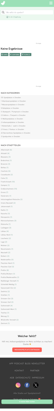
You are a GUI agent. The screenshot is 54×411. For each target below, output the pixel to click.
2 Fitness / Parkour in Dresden (12, 129)
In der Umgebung (15, 17)
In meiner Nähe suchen (27, 401)
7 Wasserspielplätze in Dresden (12, 104)
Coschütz (4, 171)
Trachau (4, 313)
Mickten (4, 245)
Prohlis (3, 270)
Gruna (3, 192)
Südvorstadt (5, 306)
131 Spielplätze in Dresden (11, 97)
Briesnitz (4, 164)
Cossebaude (5, 174)
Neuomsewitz (6, 249)
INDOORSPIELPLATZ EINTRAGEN (27, 350)
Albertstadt (5, 150)
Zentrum (4, 323)
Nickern (4, 256)
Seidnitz (4, 291)
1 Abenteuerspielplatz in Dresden (13, 101)
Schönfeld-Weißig (7, 284)
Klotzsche (4, 224)
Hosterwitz (5, 196)
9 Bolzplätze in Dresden (10, 108)
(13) (15, 189)
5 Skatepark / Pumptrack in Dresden (15, 112)
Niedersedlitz (6, 259)
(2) (12, 174)
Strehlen (4, 295)
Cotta (3, 178)
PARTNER (34, 370)
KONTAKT (19, 370)
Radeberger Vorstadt (8, 281)
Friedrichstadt (6, 182)
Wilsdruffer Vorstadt (8, 320)
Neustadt (4, 252)
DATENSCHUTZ (23, 377)
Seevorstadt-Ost (7, 288)
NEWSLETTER (38, 363)
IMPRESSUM (38, 377)
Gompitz (4, 185)
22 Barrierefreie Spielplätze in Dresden (15, 133)
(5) (12, 259)
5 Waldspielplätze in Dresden (12, 119)
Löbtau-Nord (5, 235)
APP (11, 363)
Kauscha (4, 213)
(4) (8, 153)
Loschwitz (4, 238)
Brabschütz (5, 160)
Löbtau (3, 231)
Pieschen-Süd (6, 267)
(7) (7, 192)
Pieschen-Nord (6, 263)
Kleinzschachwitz (7, 221)
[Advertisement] (28, 74)
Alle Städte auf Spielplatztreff (27, 393)
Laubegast (4, 228)
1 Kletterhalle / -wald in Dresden (13, 126)
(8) (8, 270)
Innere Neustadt (7, 203)
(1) (11, 160)
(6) (11, 150)
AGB (12, 377)
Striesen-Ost (5, 298)
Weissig (4, 316)
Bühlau (3, 167)
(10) (13, 182)
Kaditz (3, 210)
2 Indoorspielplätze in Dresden (12, 122)
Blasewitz (4, 157)
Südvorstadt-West (7, 309)
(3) (9, 157)
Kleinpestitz (5, 217)
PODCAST (19, 363)
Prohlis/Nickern (7, 274)
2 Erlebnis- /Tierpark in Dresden (13, 115)
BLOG (28, 363)
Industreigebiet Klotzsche (10, 199)
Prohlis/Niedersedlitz (9, 277)
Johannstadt (5, 206)
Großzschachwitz (7, 189)
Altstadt (4, 153)
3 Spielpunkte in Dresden (10, 136)
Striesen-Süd (6, 302)
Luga (2, 242)
